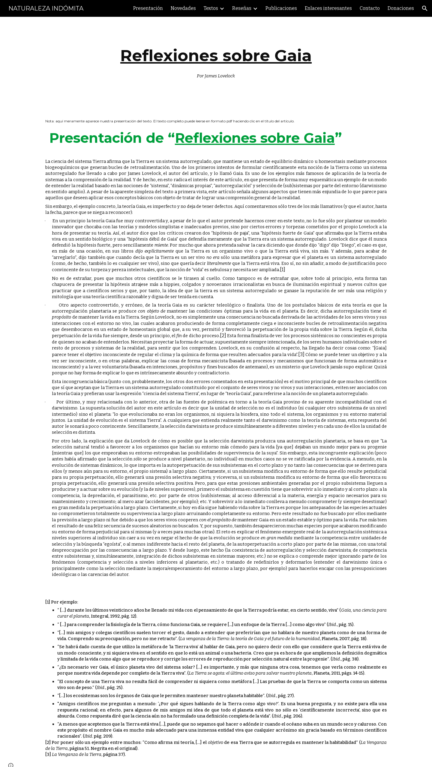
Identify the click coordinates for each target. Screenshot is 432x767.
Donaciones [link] (401, 8)
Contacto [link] (370, 8)
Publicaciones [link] (281, 8)
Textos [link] (211, 8)
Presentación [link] (148, 8)
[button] (425, 8)
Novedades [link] (183, 8)
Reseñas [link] (241, 8)
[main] (216, 61)
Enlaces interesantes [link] (328, 8)
